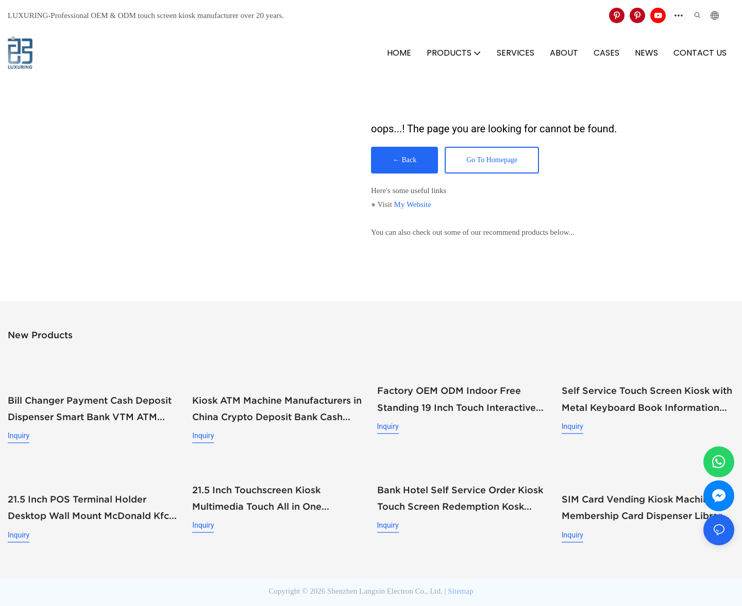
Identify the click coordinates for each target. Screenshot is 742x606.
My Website (412, 204)
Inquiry (18, 435)
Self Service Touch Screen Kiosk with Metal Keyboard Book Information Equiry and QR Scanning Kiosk (647, 400)
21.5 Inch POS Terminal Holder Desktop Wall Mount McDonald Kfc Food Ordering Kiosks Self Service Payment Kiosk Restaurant (88, 508)
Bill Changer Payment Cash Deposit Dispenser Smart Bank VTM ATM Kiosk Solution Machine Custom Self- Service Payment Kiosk (93, 409)
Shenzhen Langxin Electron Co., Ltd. (385, 589)
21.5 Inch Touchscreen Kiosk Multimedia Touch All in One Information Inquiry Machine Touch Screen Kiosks (272, 498)
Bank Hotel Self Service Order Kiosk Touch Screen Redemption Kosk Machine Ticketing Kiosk (460, 498)
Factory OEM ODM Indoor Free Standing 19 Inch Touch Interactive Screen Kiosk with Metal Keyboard (456, 400)
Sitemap (460, 589)
